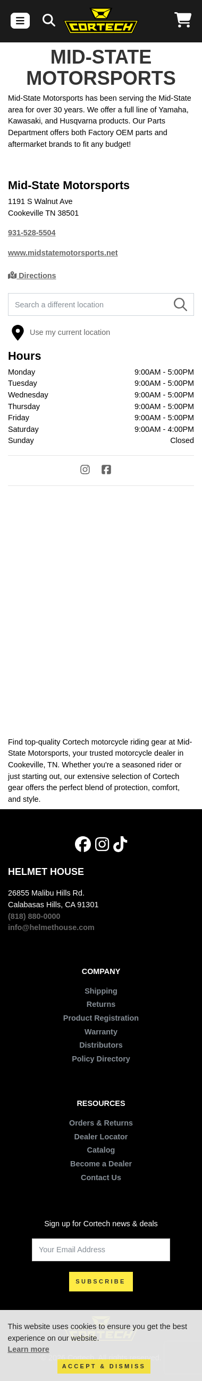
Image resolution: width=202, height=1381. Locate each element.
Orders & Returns (101, 1123)
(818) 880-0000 (34, 916)
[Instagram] (90, 471)
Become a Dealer (101, 1163)
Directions (32, 275)
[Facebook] (111, 471)
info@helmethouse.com (51, 927)
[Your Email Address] (101, 1249)
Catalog (101, 1150)
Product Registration (101, 1018)
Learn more (28, 1349)
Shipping (101, 991)
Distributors (101, 1045)
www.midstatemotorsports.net (63, 253)
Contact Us (101, 1177)
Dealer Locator (101, 1136)
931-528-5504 (32, 232)
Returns (101, 1004)
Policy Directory (101, 1059)
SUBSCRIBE (100, 1281)
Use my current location (60, 333)
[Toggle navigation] (20, 21)
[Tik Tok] (120, 844)
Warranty (101, 1032)
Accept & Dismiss (104, 1366)
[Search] (49, 20)
